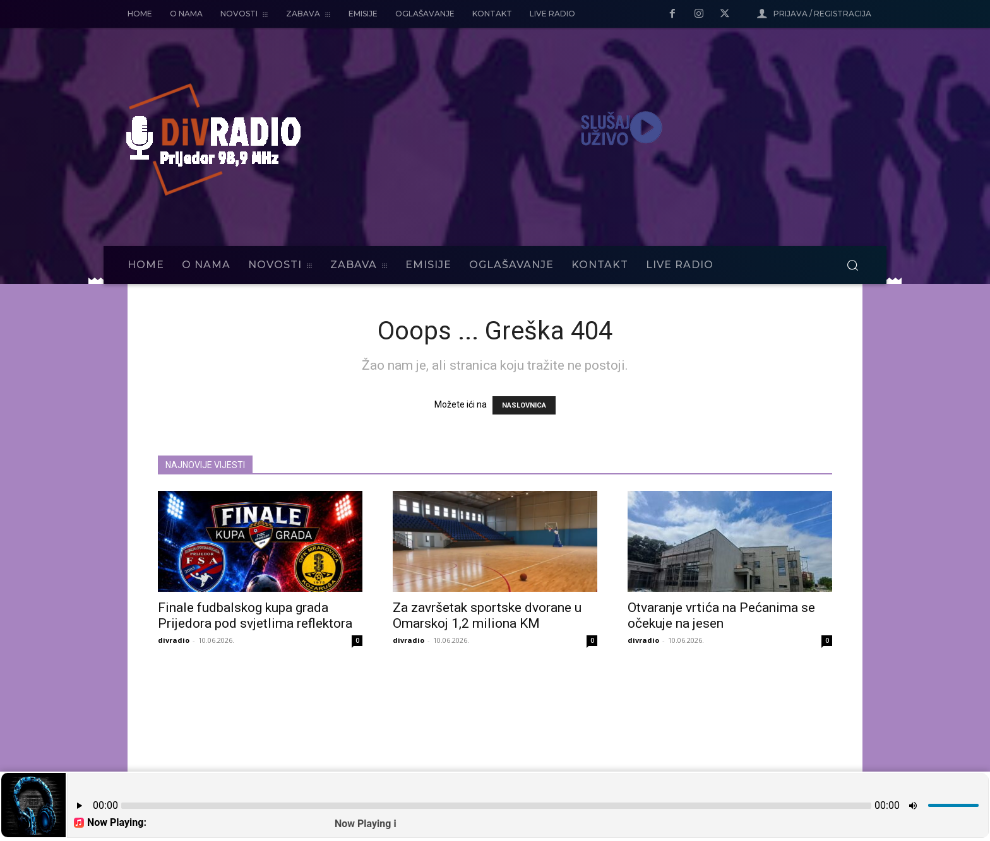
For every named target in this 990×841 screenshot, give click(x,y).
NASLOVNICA (524, 405)
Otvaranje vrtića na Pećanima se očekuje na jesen (721, 615)
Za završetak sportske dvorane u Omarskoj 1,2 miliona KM (487, 615)
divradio (173, 640)
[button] (852, 265)
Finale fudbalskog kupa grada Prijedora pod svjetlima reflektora (255, 615)
